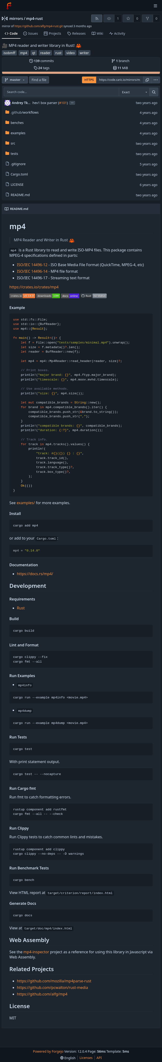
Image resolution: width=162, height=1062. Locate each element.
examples (15, 133)
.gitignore (15, 164)
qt (33, 53)
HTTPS (89, 80)
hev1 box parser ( (46, 103)
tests (11, 153)
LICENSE (14, 184)
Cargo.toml (16, 174)
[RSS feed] (96, 18)
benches (14, 122)
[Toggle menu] (155, 6)
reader (45, 53)
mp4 (23, 53)
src (10, 143)
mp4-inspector (36, 951)
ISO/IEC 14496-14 (32, 271)
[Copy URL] (147, 79)
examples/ (26, 502)
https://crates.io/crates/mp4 (34, 287)
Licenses (86, 1057)
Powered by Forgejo (48, 1051)
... (72, 102)
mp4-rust (34, 18)
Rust (21, 608)
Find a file (39, 80)
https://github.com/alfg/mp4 (42, 994)
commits (41, 61)
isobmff (9, 53)
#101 (63, 103)
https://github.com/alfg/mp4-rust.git (39, 26)
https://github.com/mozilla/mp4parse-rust (54, 981)
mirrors (16, 18)
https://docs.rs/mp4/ (35, 573)
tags (41, 68)
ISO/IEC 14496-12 (32, 264)
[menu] (155, 79)
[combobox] (134, 92)
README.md (17, 195)
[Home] (8, 6)
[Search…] (153, 92)
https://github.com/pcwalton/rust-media (52, 987)
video (70, 53)
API (99, 1057)
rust (58, 53)
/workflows (22, 112)
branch (120, 61)
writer (84, 53)
